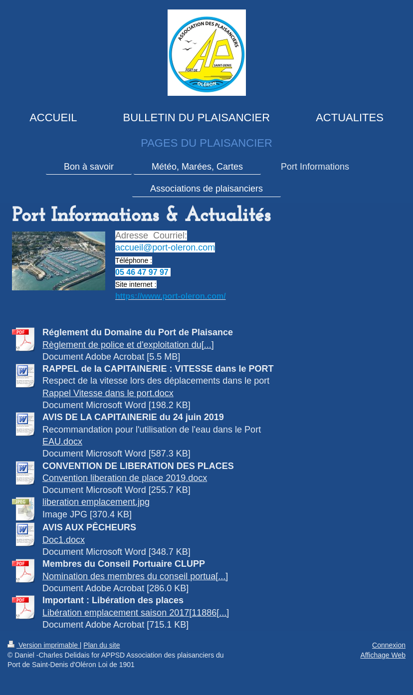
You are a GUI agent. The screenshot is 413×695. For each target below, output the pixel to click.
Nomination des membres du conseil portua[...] (135, 576)
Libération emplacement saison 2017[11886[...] (135, 613)
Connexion (389, 645)
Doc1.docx (63, 540)
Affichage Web (383, 655)
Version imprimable (43, 645)
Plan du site (101, 645)
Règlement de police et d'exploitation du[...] (128, 345)
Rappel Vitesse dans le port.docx (108, 393)
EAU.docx (62, 442)
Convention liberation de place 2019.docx (124, 478)
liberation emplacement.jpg (96, 502)
